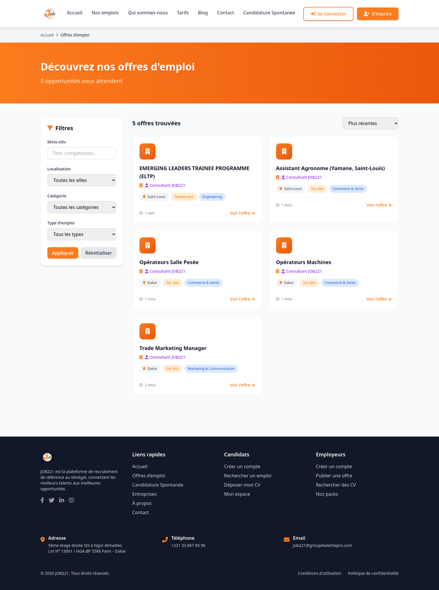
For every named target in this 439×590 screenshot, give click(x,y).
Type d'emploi (60, 223)
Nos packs (327, 494)
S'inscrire (378, 14)
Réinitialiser (98, 253)
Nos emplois (105, 12)
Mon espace (237, 494)
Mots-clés (56, 142)
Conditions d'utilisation (319, 573)
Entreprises (144, 494)
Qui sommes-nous (148, 12)
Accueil (74, 12)
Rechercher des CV (336, 485)
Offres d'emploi (148, 475)
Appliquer (63, 253)
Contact (225, 12)
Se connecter (328, 14)
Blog (203, 12)
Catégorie (57, 196)
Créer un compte (242, 466)
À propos (141, 503)
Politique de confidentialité (373, 573)
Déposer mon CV (242, 485)
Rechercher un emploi (247, 475)
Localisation (59, 169)
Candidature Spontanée (269, 12)
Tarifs (183, 12)
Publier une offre (334, 475)
